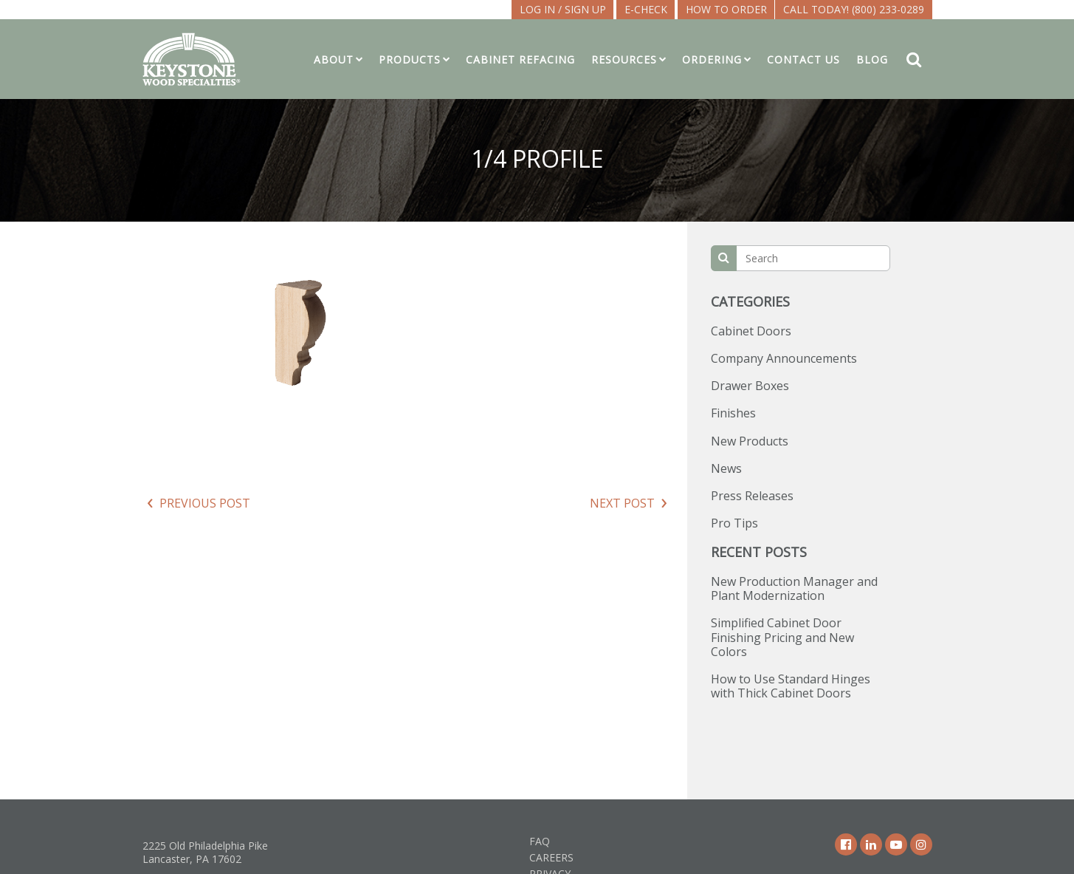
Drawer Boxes (750, 386)
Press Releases (752, 496)
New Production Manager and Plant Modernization (794, 588)
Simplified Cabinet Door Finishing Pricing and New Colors (782, 637)
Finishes (733, 413)
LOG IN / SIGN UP (563, 9)
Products (410, 59)
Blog (872, 59)
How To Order (726, 9)
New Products (749, 441)
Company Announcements (784, 358)
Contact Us (803, 59)
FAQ (539, 841)
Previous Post (204, 503)
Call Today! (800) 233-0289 (853, 9)
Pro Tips (734, 523)
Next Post (622, 503)
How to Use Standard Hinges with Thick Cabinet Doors (790, 686)
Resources (624, 59)
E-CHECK (645, 9)
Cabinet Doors (751, 331)
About (334, 59)
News (726, 468)
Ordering (712, 59)
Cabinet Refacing (520, 59)
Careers (551, 857)
